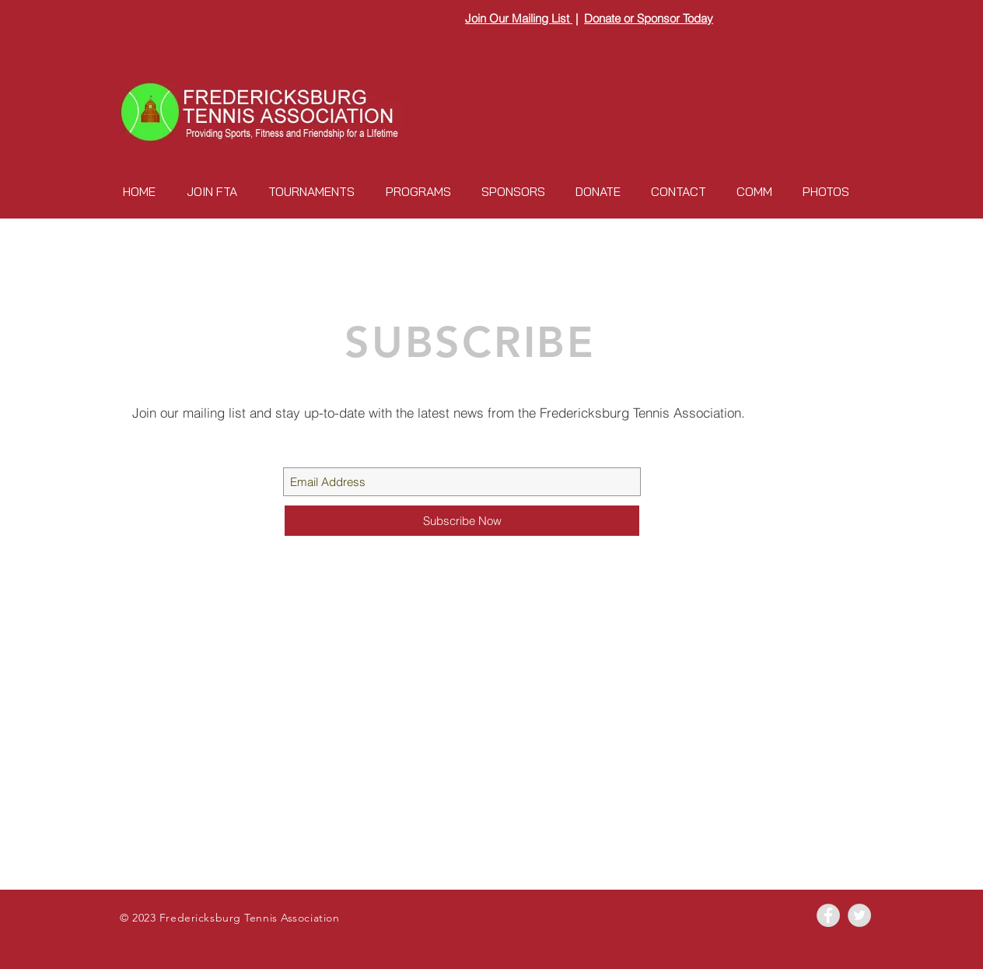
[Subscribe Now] (462, 520)
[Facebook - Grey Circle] (828, 915)
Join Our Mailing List (518, 18)
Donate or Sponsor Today (648, 18)
